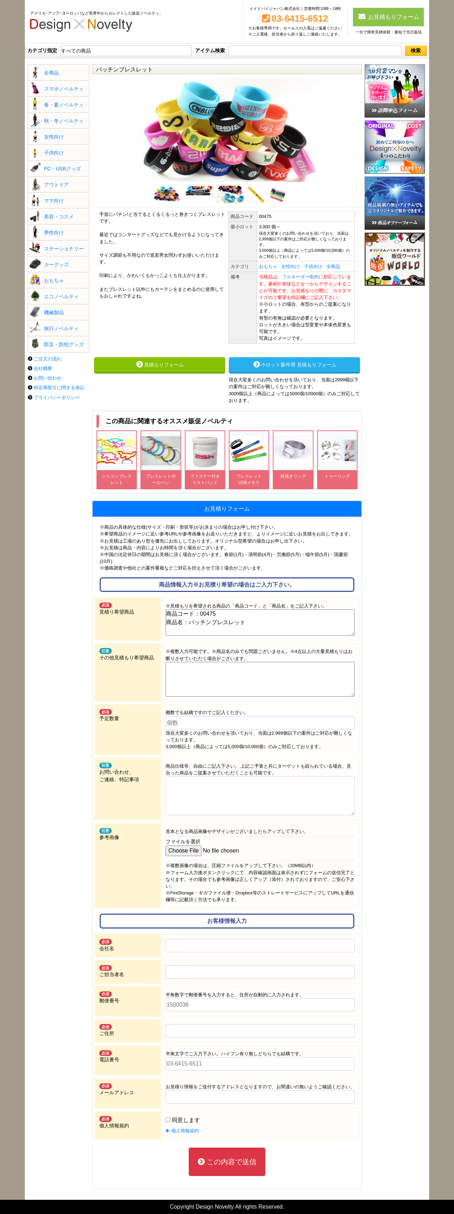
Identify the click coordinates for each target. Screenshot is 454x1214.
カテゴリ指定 (42, 50)
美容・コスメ (59, 216)
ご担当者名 (111, 971)
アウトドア (56, 184)
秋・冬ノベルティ (64, 121)
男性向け (54, 232)
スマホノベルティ (64, 89)
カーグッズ (56, 264)
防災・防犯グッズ (64, 344)
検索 (416, 50)
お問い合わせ (47, 378)
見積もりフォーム (159, 365)
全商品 (51, 73)
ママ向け (54, 200)
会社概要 (43, 368)
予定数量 (109, 715)
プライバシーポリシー (57, 397)
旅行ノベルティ (61, 328)
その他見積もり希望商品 (126, 654)
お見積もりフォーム (388, 16)
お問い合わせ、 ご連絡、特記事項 (119, 773)
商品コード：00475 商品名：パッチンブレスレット (260, 622)
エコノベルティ (61, 296)
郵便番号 (109, 997)
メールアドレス (116, 1089)
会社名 (106, 945)
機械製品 (54, 312)
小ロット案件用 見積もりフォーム (294, 365)
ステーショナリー (64, 248)
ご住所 (106, 1030)
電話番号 (109, 1056)
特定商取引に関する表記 (59, 387)
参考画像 (109, 834)
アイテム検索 (210, 50)
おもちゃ (54, 280)
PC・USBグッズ (62, 169)
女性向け (54, 137)
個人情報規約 (114, 1122)
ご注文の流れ (47, 358)
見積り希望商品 (116, 609)
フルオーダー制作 (300, 276)
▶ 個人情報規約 (182, 1130)
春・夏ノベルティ (64, 105)
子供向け (54, 153)
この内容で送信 (227, 1162)
